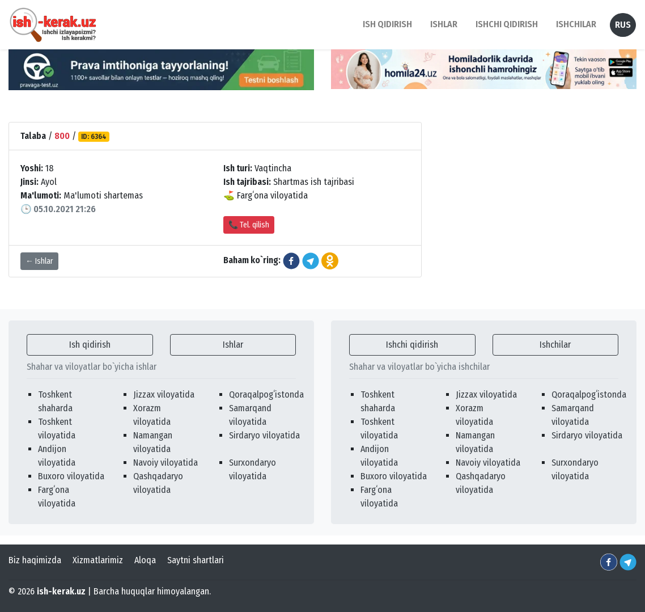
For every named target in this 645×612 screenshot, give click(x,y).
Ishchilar (555, 344)
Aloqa (145, 560)
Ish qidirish (90, 344)
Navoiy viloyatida (165, 462)
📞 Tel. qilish (248, 225)
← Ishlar (39, 261)
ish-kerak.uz (61, 591)
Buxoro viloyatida (71, 476)
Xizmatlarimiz (98, 560)
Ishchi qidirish (507, 24)
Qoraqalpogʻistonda (266, 394)
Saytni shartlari (195, 560)
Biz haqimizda (35, 560)
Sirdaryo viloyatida (264, 435)
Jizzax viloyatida (163, 394)
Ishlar (233, 344)
